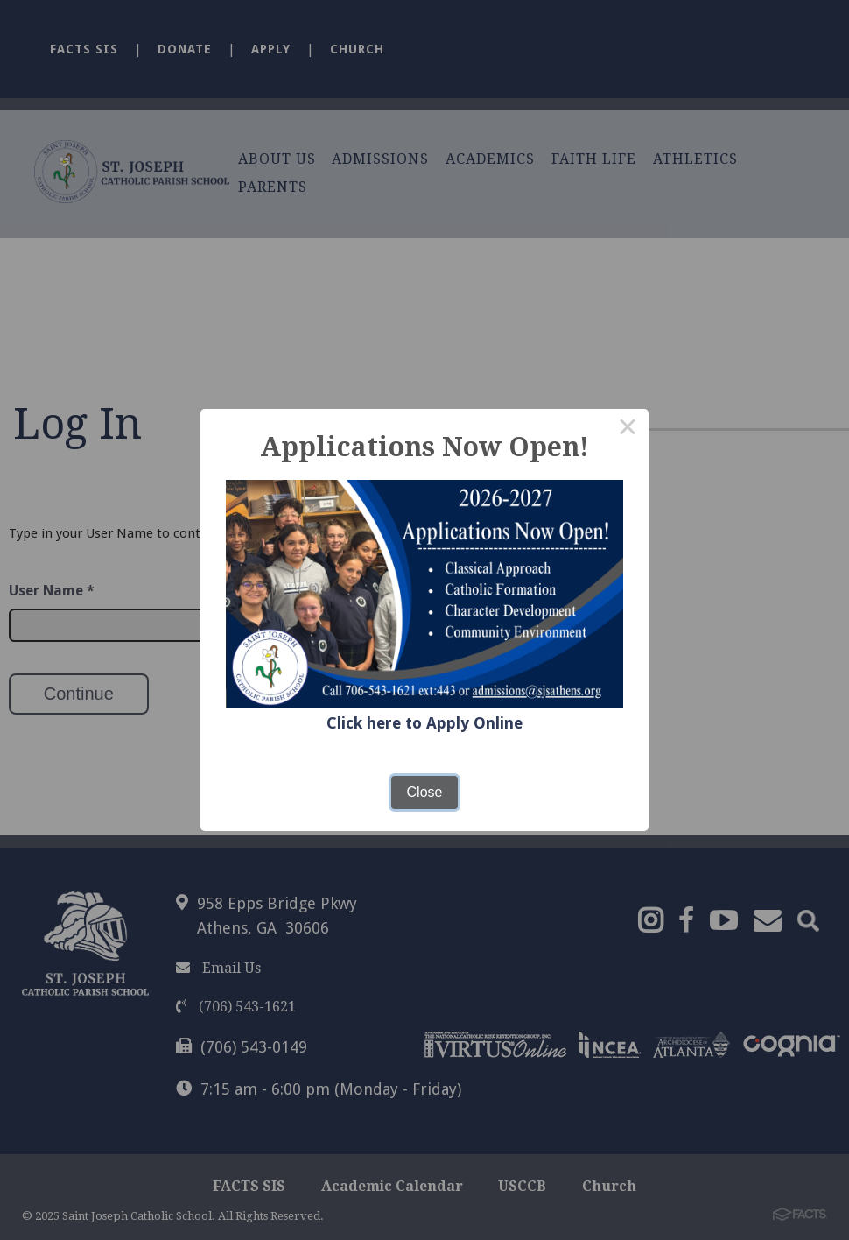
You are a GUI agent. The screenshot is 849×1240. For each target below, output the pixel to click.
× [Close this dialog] (627, 430)
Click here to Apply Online (424, 723)
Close (425, 792)
